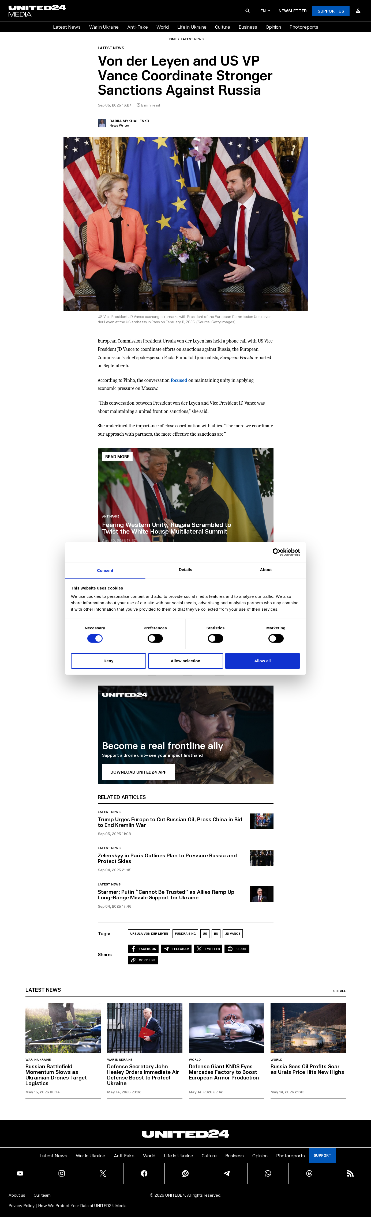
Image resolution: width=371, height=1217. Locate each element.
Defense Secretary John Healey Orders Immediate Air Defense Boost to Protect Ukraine (143, 1074)
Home (172, 39)
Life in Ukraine (192, 26)
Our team (42, 1195)
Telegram (176, 949)
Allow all (262, 661)
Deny (108, 661)
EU (216, 933)
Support (322, 1155)
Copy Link (143, 960)
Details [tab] (185, 569)
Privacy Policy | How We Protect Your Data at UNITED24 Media (67, 1205)
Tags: (104, 933)
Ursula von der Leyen (149, 933)
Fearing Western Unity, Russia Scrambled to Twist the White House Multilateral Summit (166, 527)
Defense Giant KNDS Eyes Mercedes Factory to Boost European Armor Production (224, 1071)
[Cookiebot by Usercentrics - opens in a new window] (276, 552)
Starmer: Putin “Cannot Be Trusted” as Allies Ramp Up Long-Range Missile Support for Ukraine (166, 894)
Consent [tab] (105, 570)
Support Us (331, 11)
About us (17, 1195)
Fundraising (185, 933)
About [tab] (266, 569)
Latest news (192, 39)
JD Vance (232, 933)
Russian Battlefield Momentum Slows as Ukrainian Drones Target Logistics (56, 1074)
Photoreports (304, 26)
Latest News (67, 26)
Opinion (273, 26)
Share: (105, 954)
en (265, 10)
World (162, 26)
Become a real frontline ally (162, 745)
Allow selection (185, 661)
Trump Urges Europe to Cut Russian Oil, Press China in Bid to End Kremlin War (170, 821)
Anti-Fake (137, 26)
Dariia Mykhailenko (129, 120)
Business (248, 26)
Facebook (143, 949)
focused (179, 380)
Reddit (237, 949)
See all (339, 990)
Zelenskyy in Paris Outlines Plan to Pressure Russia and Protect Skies (167, 858)
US (205, 933)
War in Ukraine (104, 26)
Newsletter (293, 10)
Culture (222, 26)
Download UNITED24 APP (138, 772)
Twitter (208, 949)
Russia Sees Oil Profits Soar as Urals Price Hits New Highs (307, 1068)
